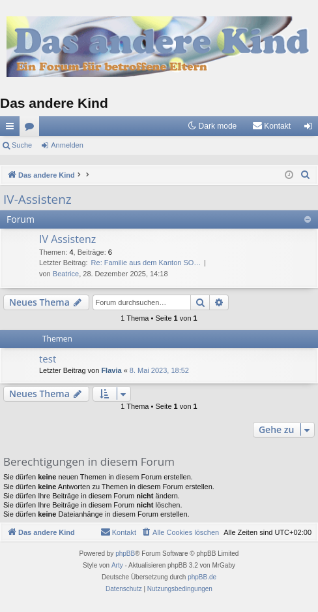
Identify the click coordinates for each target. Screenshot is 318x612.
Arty (117, 565)
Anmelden (67, 145)
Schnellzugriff (12, 128)
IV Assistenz (67, 239)
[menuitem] (271, 126)
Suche (22, 145)
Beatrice (66, 274)
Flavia (111, 370)
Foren (32, 128)
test (47, 358)
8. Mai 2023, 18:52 (159, 370)
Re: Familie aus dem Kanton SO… (146, 262)
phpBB (125, 553)
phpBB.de (202, 577)
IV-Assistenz (37, 199)
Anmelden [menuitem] (311, 128)
